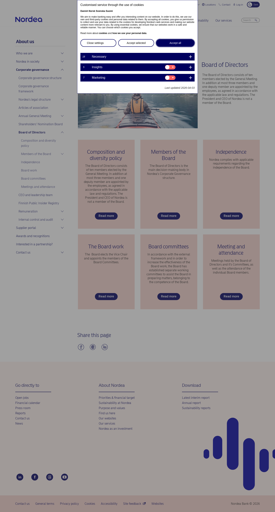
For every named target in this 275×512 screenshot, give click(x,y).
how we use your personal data (129, 33)
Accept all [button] (175, 42)
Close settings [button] (95, 42)
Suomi (109, 11)
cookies (103, 33)
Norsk (92, 11)
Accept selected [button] (136, 42)
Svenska (100, 11)
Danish (84, 11)
